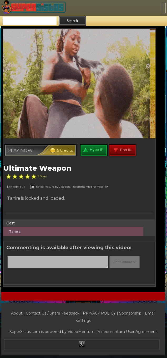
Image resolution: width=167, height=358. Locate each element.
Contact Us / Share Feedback (52, 313)
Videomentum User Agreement (127, 331)
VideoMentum (81, 331)
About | (18, 313)
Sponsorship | (132, 313)
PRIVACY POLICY (99, 313)
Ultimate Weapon (37, 168)
